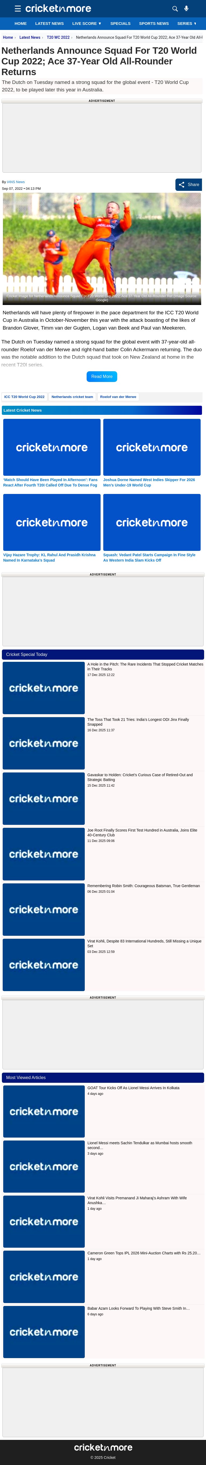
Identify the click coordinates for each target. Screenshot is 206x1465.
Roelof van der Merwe (118, 397)
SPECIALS (121, 23)
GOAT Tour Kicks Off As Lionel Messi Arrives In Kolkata (133, 1088)
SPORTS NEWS (154, 23)
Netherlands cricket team (72, 397)
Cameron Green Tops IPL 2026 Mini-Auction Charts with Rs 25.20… (144, 1253)
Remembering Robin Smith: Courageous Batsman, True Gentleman (143, 886)
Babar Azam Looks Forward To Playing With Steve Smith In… (138, 1308)
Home (20, 23)
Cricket (110, 1457)
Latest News (30, 37)
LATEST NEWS (49, 23)
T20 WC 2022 (58, 37)
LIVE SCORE (87, 23)
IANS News (16, 182)
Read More (101, 376)
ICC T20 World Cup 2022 (24, 397)
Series (187, 23)
